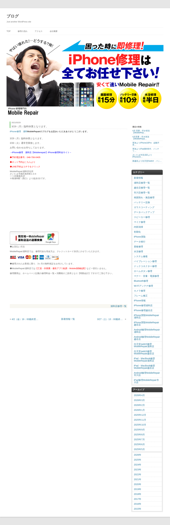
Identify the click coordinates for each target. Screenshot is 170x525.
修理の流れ (22, 31)
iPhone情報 (140, 300)
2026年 (137, 455)
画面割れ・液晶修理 (144, 197)
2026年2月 (139, 405)
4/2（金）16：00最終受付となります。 (25, 319)
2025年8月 (139, 434)
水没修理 (138, 251)
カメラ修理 (139, 290)
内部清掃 (138, 227)
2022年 (137, 474)
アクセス (38, 31)
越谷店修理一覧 (142, 187)
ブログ (13, 16)
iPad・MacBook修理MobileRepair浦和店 (144, 359)
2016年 (137, 504)
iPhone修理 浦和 (18, 131)
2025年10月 (140, 424)
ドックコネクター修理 (145, 266)
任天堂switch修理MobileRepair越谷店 (144, 352)
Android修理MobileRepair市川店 (147, 374)
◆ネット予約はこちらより (22, 162)
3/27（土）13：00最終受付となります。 (110, 319)
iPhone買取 (140, 236)
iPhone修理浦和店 (143, 305)
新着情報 (138, 178)
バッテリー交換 (142, 202)
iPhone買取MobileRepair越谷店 (146, 323)
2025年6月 (139, 444)
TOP (8, 31)
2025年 (137, 459)
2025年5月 (139, 449)
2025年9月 (139, 429)
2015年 (137, 508)
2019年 (137, 489)
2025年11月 (140, 419)
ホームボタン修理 (143, 271)
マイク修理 (139, 222)
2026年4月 (139, 395)
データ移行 (139, 241)
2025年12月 (140, 415)
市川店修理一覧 (142, 192)
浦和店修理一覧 (118, 306)
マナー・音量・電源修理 (146, 276)
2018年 (137, 494)
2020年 (137, 484)
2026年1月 (139, 410)
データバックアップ (144, 212)
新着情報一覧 (68, 319)
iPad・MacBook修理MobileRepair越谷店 (144, 366)
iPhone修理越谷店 (143, 310)
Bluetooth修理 (141, 281)
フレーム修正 (141, 295)
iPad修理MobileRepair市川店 (146, 381)
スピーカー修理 (142, 217)
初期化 (137, 232)
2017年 (137, 499)
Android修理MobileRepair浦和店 (147, 330)
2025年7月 (139, 439)
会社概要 (54, 31)
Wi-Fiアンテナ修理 (143, 286)
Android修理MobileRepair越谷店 (147, 338)
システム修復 (141, 256)
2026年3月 (139, 400)
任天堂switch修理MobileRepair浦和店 (144, 345)
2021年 (137, 479)
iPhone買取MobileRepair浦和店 (146, 316)
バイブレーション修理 (145, 261)
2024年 (137, 464)
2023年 (137, 469)
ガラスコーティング (144, 207)
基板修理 (138, 246)
